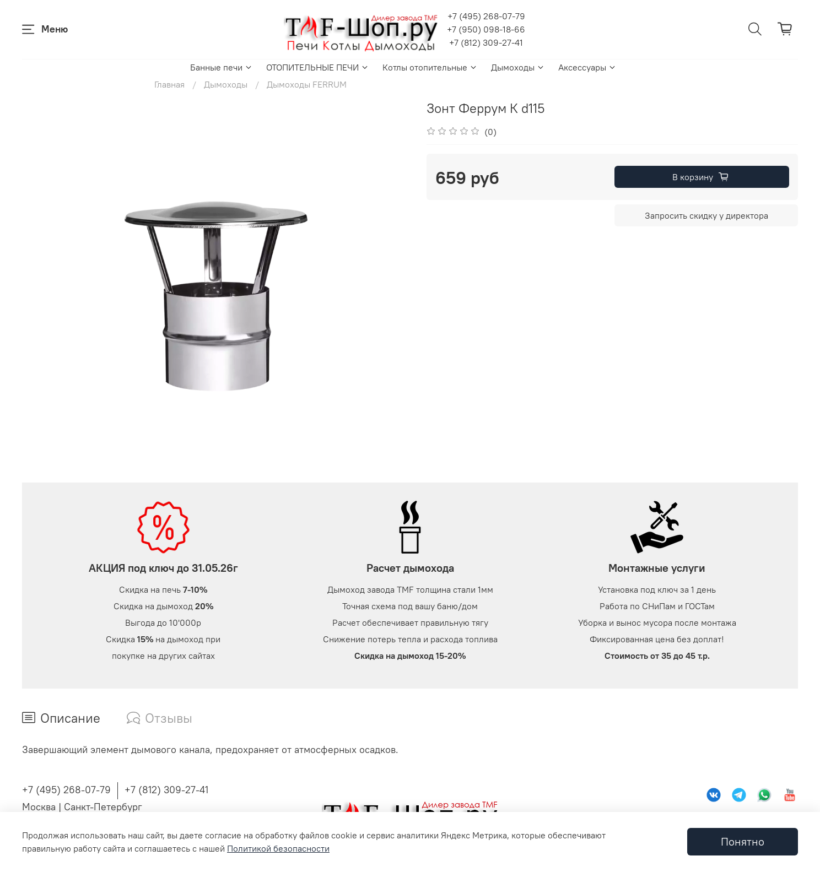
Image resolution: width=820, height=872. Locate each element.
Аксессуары (587, 67)
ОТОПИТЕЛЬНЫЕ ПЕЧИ (317, 67)
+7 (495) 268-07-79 (486, 15)
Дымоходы (518, 67)
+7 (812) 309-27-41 (486, 42)
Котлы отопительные (430, 67)
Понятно (742, 841)
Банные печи (221, 67)
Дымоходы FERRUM (307, 84)
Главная (169, 84)
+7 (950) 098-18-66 (486, 29)
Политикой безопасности (278, 848)
